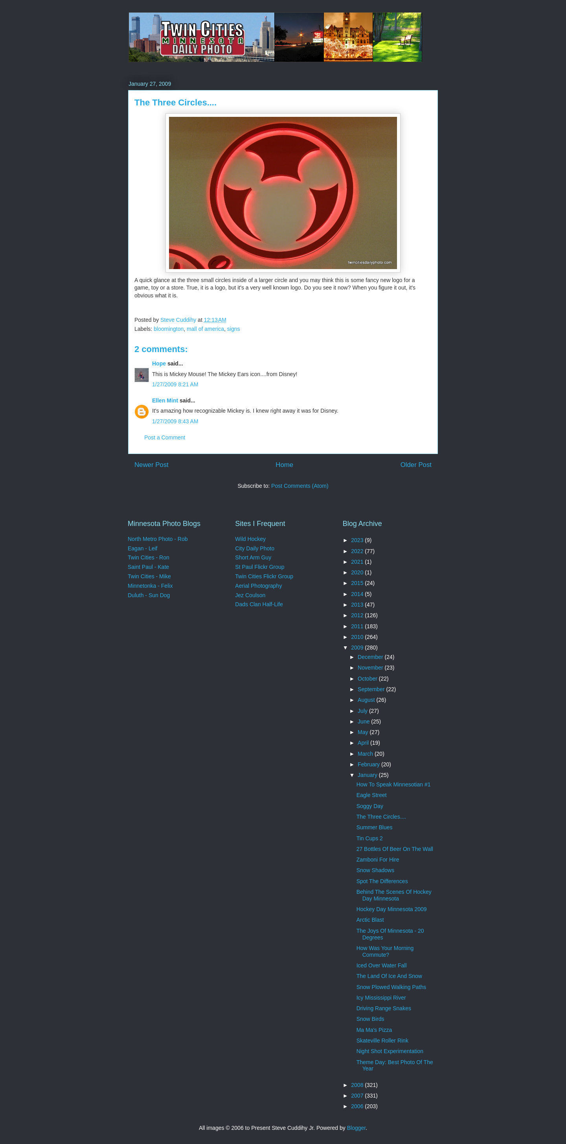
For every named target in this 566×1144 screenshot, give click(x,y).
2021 (358, 562)
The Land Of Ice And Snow (389, 976)
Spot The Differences (382, 881)
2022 (358, 551)
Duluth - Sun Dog (149, 595)
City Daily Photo (254, 548)
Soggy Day (370, 806)
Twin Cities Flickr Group (264, 576)
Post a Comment (164, 437)
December (371, 657)
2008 (358, 1085)
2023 (358, 540)
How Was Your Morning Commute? (385, 951)
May (363, 732)
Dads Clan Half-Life (259, 604)
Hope (159, 363)
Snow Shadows (376, 870)
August (367, 700)
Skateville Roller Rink (382, 1040)
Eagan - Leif (143, 548)
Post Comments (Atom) (299, 486)
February (369, 764)
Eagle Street (372, 795)
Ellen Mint (165, 400)
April (364, 743)
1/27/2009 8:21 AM (175, 384)
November (371, 667)
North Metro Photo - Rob (158, 539)
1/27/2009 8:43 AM (175, 421)
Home (284, 465)
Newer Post (151, 465)
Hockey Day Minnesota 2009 (392, 909)
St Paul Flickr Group (259, 567)
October (368, 678)
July (363, 711)
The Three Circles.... (381, 817)
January (368, 775)
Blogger (356, 1128)
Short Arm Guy (253, 557)
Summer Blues (375, 827)
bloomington (169, 329)
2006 (358, 1106)
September (372, 689)
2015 (358, 583)
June (364, 721)
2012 (358, 615)
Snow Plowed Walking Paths (391, 987)
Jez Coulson (250, 595)
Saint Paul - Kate (148, 567)
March (366, 754)
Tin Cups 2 (370, 838)
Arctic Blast (370, 920)
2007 (358, 1095)
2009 (358, 647)
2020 (358, 572)
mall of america (205, 329)
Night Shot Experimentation (390, 1051)
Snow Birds (370, 1019)
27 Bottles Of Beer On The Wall (395, 849)
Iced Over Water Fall (382, 965)
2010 (358, 637)
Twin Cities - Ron (148, 557)
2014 (358, 594)
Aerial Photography (258, 586)
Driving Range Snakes (384, 1008)
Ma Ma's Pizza (374, 1030)
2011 (358, 626)
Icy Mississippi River (381, 998)
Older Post (416, 465)
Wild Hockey (250, 539)
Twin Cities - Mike (149, 576)
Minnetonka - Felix (150, 586)
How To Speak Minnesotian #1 (394, 784)
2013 (358, 605)
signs (233, 329)
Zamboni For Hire (378, 859)
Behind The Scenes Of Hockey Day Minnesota (394, 895)
